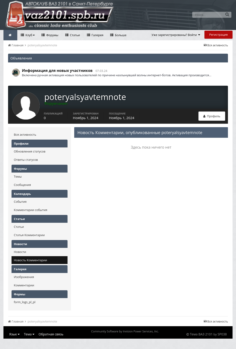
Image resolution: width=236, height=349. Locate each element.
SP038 (222, 334)
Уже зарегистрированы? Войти (176, 35)
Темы (18, 176)
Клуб (30, 35)
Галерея (97, 35)
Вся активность (25, 134)
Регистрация (218, 34)
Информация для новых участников (57, 70)
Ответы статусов (26, 160)
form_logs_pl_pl (24, 302)
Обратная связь (50, 334)
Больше (120, 35)
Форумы (51, 35)
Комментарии (24, 285)
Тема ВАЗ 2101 (201, 334)
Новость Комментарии (30, 260)
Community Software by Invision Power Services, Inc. (125, 331)
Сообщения (22, 185)
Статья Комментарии (29, 235)
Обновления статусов (29, 151)
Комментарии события (30, 210)
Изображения (24, 277)
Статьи (74, 35)
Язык (14, 334)
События (20, 201)
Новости (20, 252)
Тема (29, 334)
